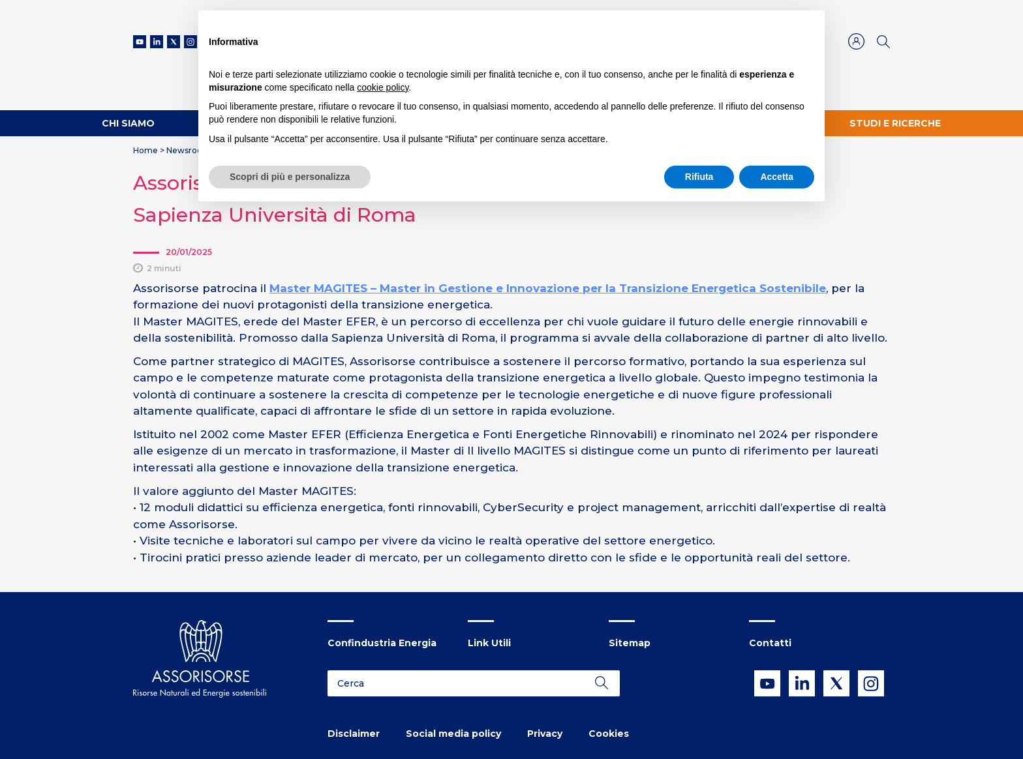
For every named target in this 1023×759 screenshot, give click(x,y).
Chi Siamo (128, 123)
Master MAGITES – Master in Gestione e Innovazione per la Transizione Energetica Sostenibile (547, 288)
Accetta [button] (776, 176)
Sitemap (629, 643)
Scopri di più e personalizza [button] (290, 176)
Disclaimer (354, 733)
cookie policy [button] (382, 87)
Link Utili (489, 643)
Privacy (544, 733)
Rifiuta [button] (699, 176)
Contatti (770, 643)
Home (145, 150)
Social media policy (453, 733)
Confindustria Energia (382, 643)
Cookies (608, 733)
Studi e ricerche (895, 123)
